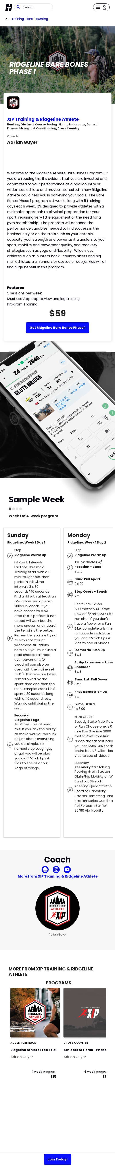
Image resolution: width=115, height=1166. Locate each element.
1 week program (44, 1071)
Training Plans (22, 19)
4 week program (96, 1071)
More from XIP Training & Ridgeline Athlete (58, 876)
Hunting (42, 19)
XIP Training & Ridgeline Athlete (43, 119)
